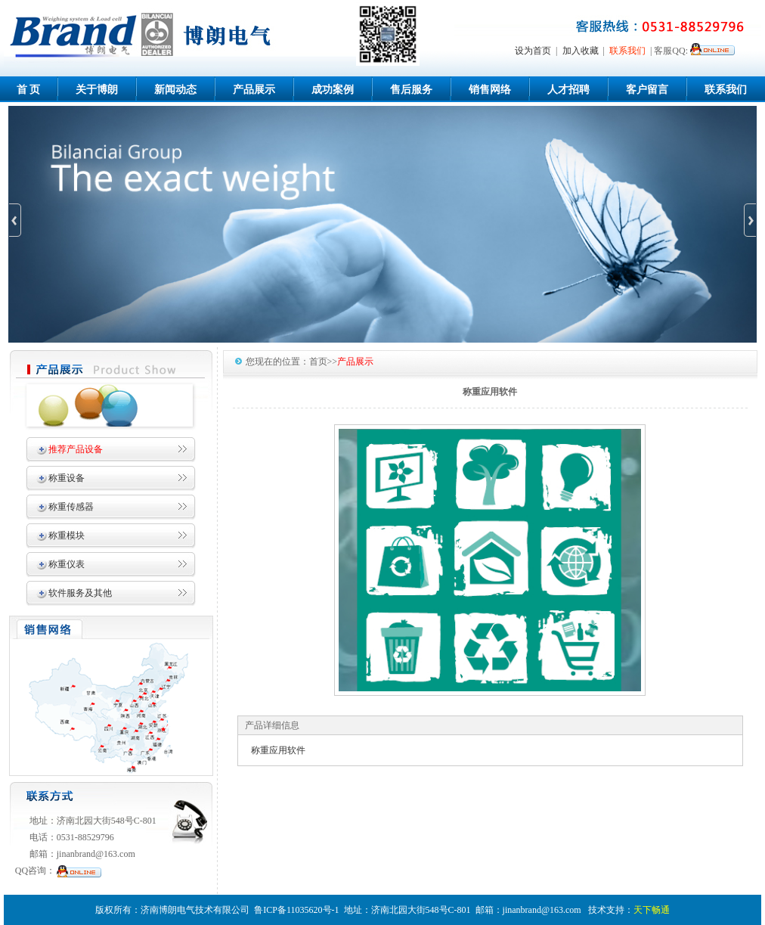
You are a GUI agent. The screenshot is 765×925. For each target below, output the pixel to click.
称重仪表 (66, 564)
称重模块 (66, 535)
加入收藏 (580, 50)
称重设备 (66, 478)
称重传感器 (71, 506)
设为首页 (533, 50)
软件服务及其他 (80, 593)
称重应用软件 (278, 750)
